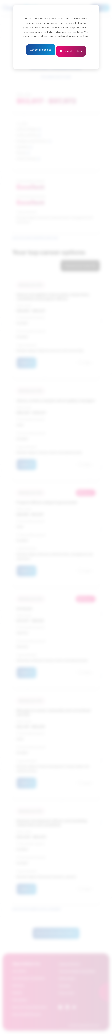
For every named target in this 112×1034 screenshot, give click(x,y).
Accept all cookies (40, 49)
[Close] (92, 10)
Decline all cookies (71, 51)
